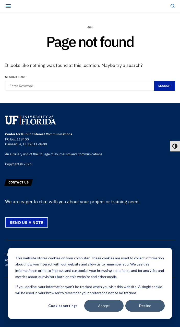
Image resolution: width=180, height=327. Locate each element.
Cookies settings (62, 305)
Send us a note (26, 222)
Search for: (15, 77)
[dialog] (90, 283)
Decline (145, 305)
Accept (104, 305)
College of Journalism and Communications (70, 154)
